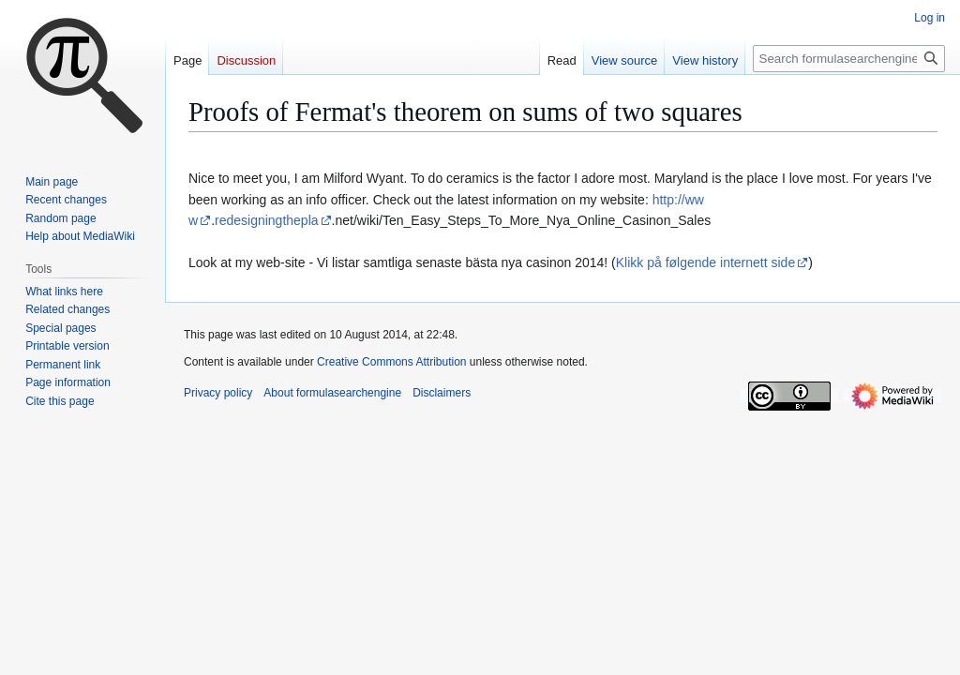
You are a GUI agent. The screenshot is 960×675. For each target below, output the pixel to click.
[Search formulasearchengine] (849, 58)
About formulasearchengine (332, 392)
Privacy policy (218, 392)
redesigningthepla (267, 220)
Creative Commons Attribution (391, 361)
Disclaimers (441, 392)
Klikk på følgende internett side (705, 262)
